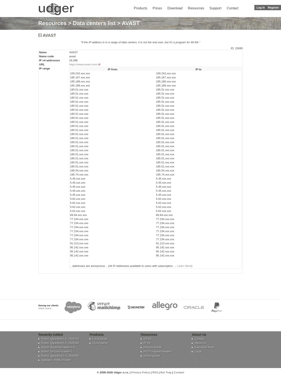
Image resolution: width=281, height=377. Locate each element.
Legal (198, 351)
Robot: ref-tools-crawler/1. (57, 351)
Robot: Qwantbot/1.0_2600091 (60, 355)
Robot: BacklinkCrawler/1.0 (58, 347)
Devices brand (152, 347)
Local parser (100, 338)
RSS (155, 372)
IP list (147, 343)
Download (175, 8)
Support (215, 8)
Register (273, 7)
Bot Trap (166, 372)
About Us (200, 343)
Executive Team (205, 347)
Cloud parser (100, 343)
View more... (46, 308)
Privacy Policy (140, 372)
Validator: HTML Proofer (56, 360)
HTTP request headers (158, 351)
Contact (232, 8)
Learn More (184, 266)
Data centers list (94, 23)
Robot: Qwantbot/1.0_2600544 (60, 343)
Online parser (152, 355)
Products (140, 8)
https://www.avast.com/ (83, 64)
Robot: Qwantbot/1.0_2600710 (60, 338)
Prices (157, 8)
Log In (261, 7)
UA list (148, 338)
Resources (196, 8)
